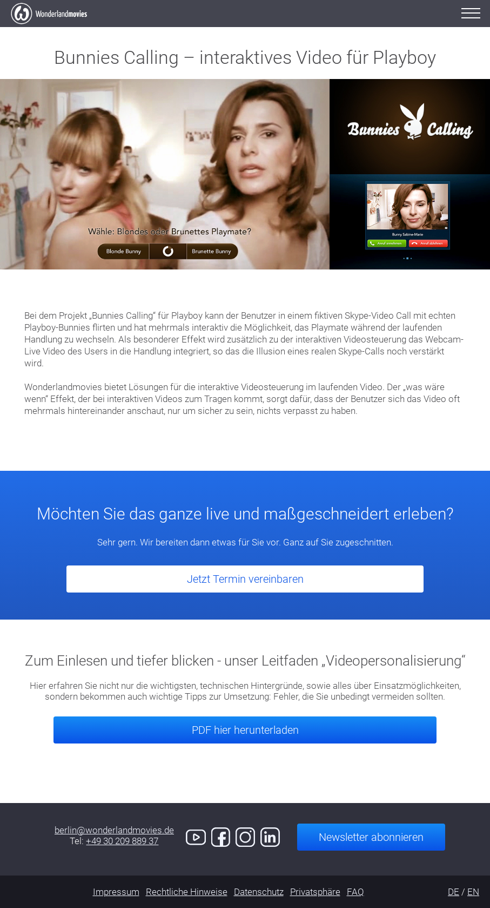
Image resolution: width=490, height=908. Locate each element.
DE (453, 891)
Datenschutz (259, 891)
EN (473, 891)
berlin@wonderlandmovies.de (114, 830)
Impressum (116, 891)
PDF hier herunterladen (245, 729)
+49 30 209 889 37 (122, 840)
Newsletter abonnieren (371, 837)
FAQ (355, 891)
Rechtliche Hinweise (186, 891)
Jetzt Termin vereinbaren (245, 579)
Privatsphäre (315, 891)
